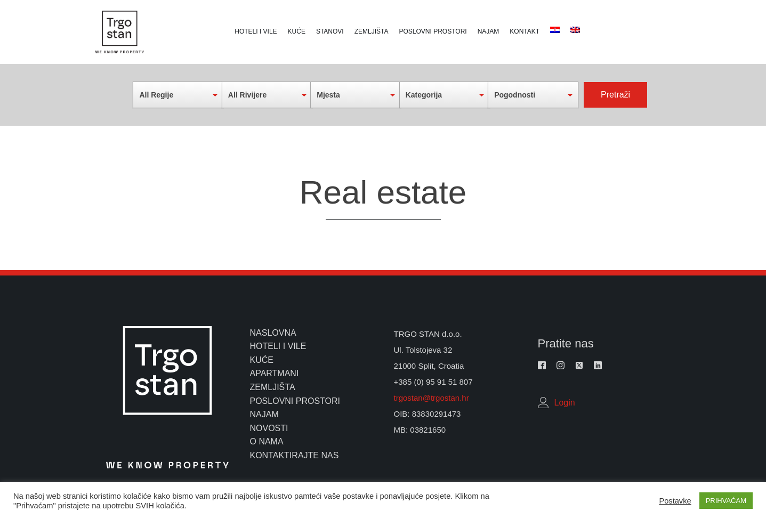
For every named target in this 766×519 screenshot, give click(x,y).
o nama (267, 441)
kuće (261, 359)
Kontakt (524, 31)
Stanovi (330, 31)
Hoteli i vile (256, 31)
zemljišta (272, 387)
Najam (488, 31)
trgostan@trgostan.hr (432, 397)
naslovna (273, 332)
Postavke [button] (675, 501)
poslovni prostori (295, 401)
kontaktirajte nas (294, 455)
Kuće (296, 31)
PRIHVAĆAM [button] (726, 501)
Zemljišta (371, 31)
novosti (269, 428)
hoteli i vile (278, 346)
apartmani (274, 373)
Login (564, 402)
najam (264, 414)
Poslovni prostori (433, 31)
